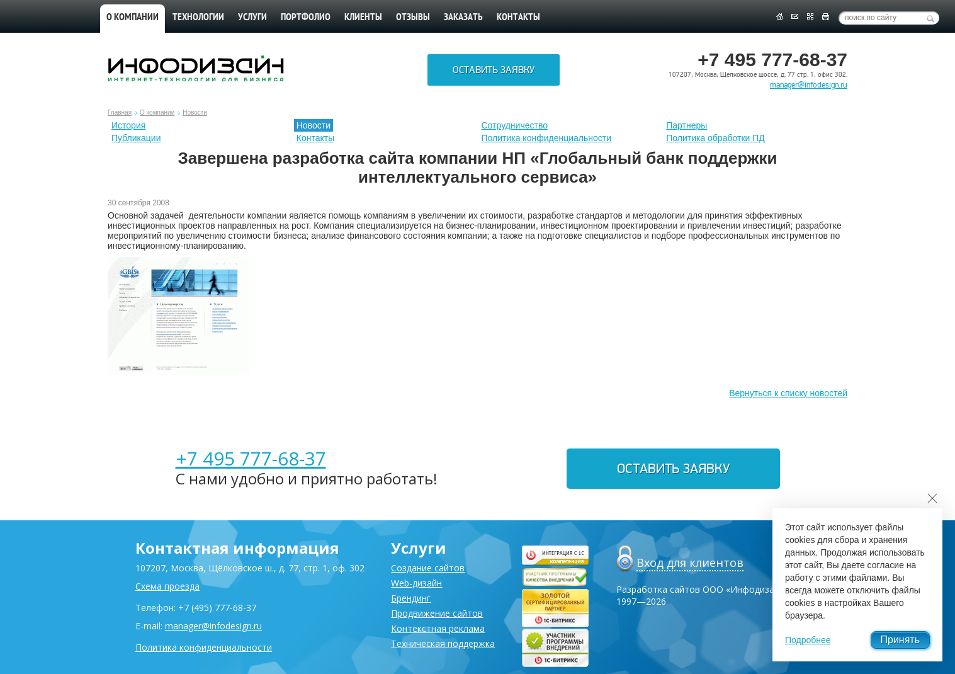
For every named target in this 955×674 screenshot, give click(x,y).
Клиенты (363, 17)
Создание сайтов (428, 568)
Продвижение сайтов (437, 613)
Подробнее (808, 640)
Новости (195, 112)
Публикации (136, 138)
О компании (132, 17)
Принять (900, 639)
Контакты (518, 17)
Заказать (463, 17)
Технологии (198, 17)
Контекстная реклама (438, 628)
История (128, 125)
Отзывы (413, 17)
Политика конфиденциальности (547, 138)
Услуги (252, 17)
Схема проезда (167, 586)
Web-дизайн (416, 583)
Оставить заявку (493, 70)
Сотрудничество (515, 125)
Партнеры (686, 125)
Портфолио (306, 17)
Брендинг (411, 598)
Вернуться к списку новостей (788, 393)
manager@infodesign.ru (808, 85)
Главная (120, 112)
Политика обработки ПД (715, 138)
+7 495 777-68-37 (251, 458)
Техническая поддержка (443, 643)
